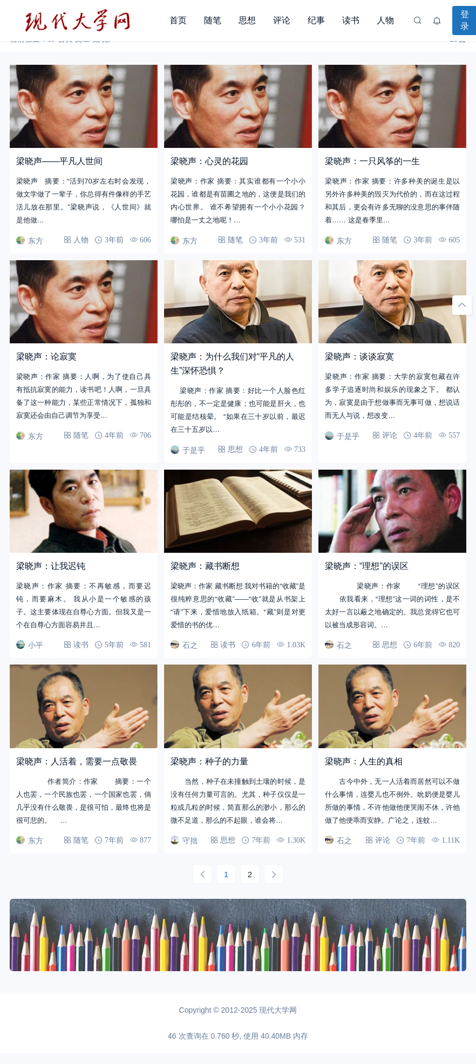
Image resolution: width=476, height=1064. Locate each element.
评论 (281, 20)
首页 (178, 20)
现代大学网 (278, 1010)
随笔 (212, 20)
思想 (247, 20)
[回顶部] (462, 305)
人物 (385, 20)
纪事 (316, 20)
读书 (350, 20)
